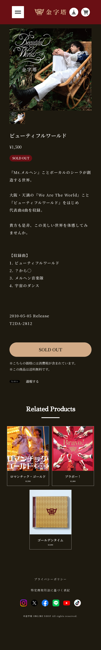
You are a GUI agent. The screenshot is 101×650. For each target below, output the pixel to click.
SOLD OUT (50, 349)
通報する (32, 381)
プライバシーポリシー (50, 579)
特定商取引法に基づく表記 (50, 590)
